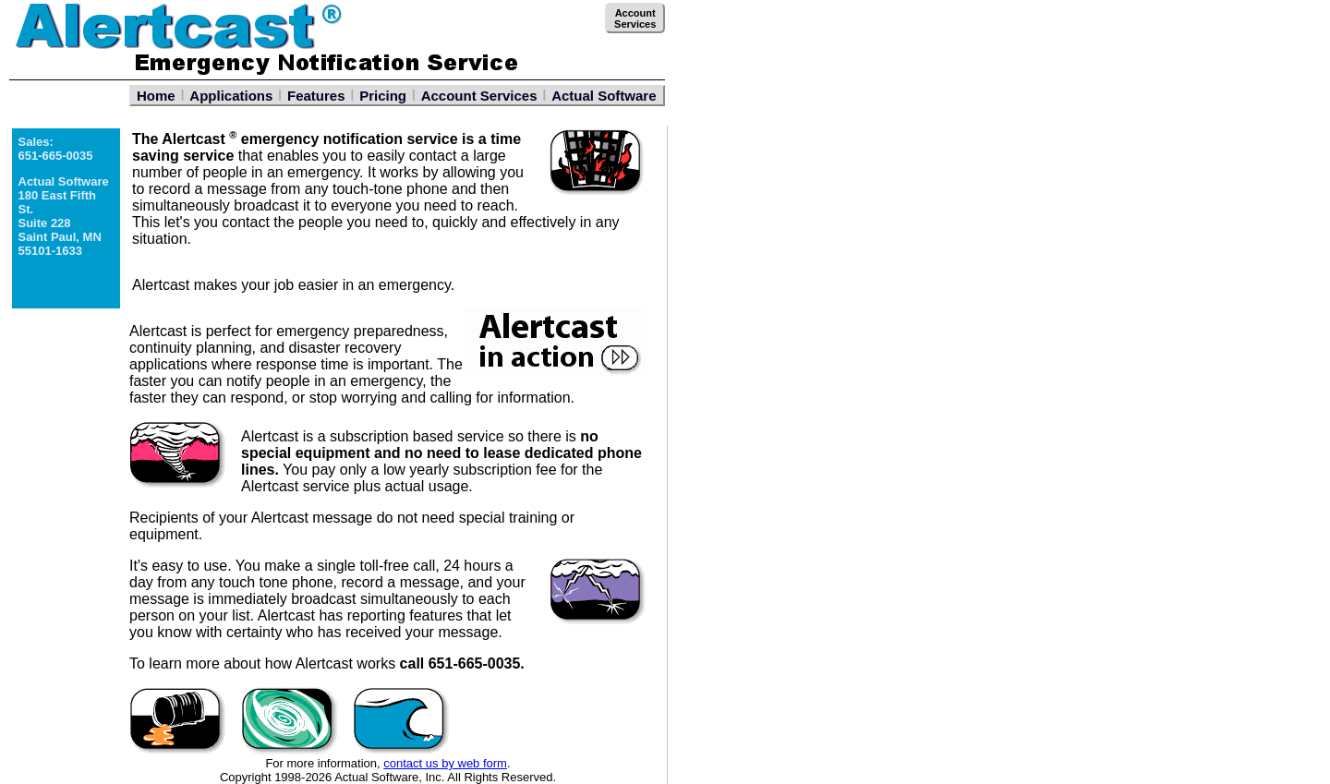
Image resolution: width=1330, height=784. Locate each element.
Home (156, 95)
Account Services (479, 95)
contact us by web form (445, 763)
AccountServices (635, 18)
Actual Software (603, 95)
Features (316, 95)
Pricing (382, 95)
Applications (230, 95)
